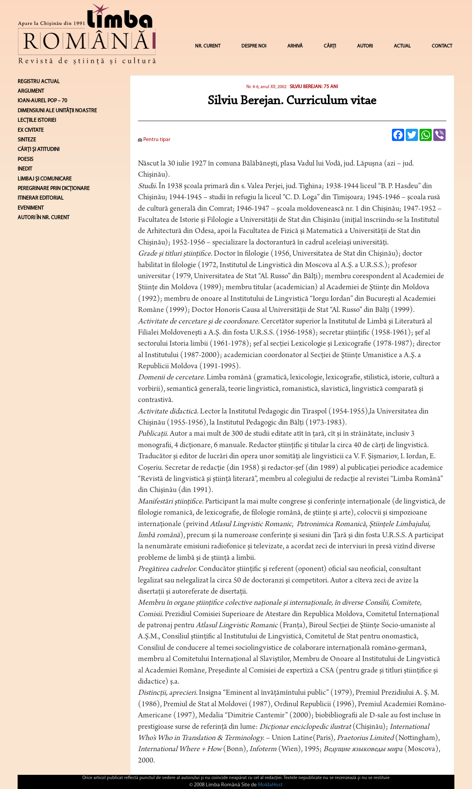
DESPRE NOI (253, 46)
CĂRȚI (330, 46)
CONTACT (442, 46)
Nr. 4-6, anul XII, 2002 (266, 87)
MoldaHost (270, 785)
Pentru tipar (154, 140)
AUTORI (365, 46)
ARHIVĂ (295, 46)
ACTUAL (402, 46)
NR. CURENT (207, 46)
